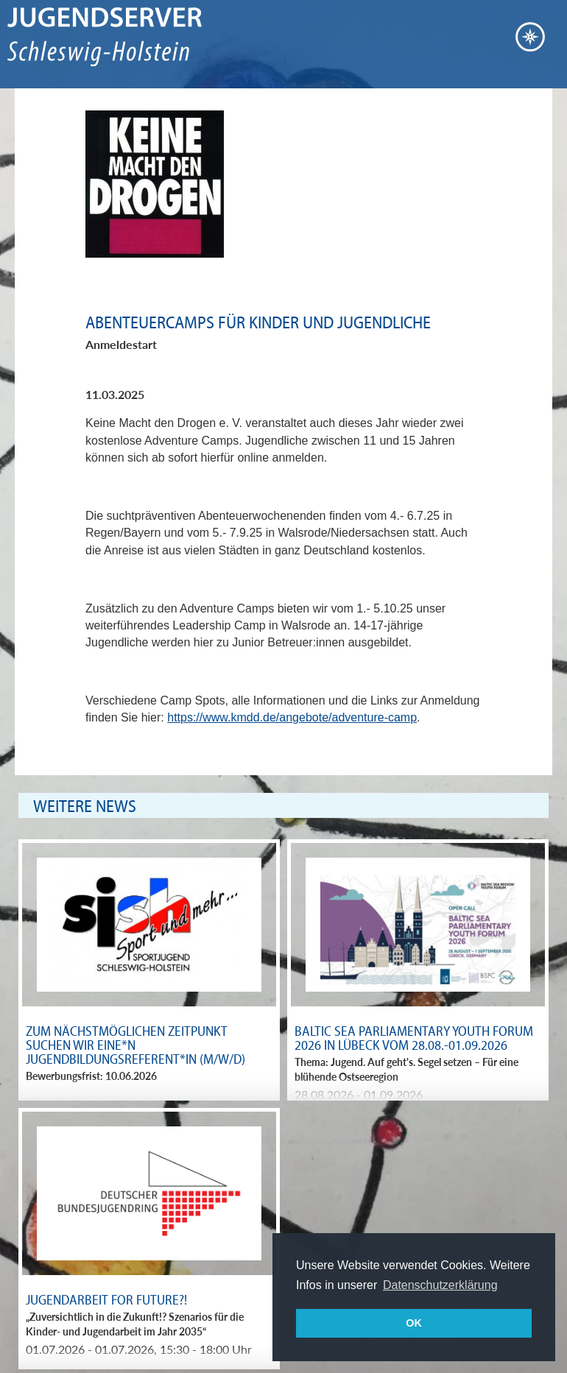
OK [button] (414, 1323)
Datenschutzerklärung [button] (440, 1285)
